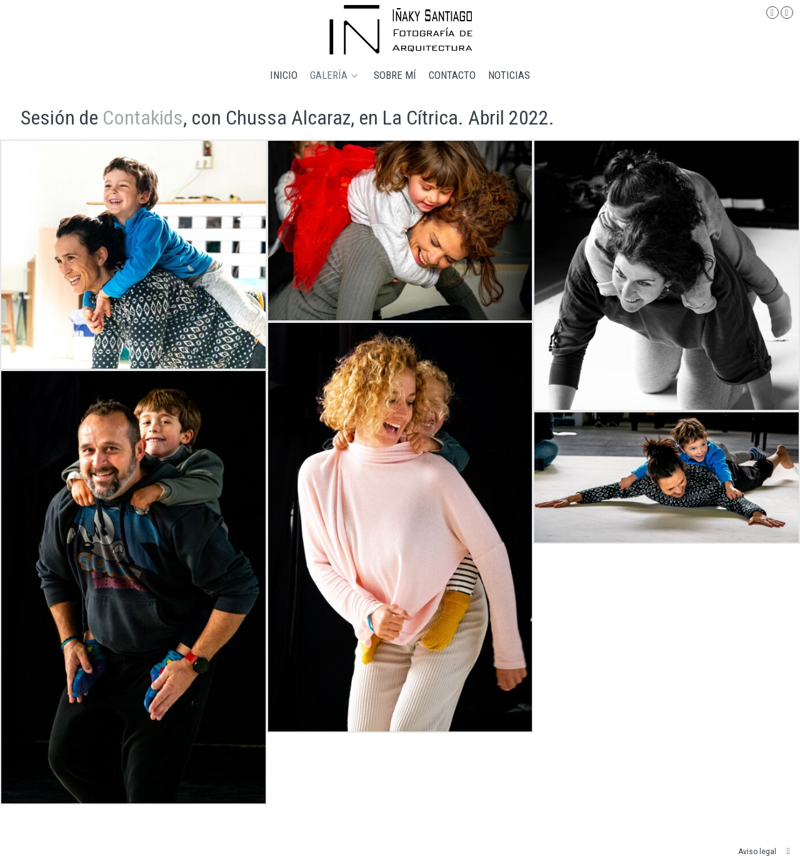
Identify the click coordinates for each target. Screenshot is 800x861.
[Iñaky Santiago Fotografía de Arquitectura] (400, 29)
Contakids (142, 118)
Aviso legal (757, 851)
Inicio (284, 75)
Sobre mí (395, 75)
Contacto (452, 75)
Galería (329, 75)
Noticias (509, 75)
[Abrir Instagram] (772, 12)
